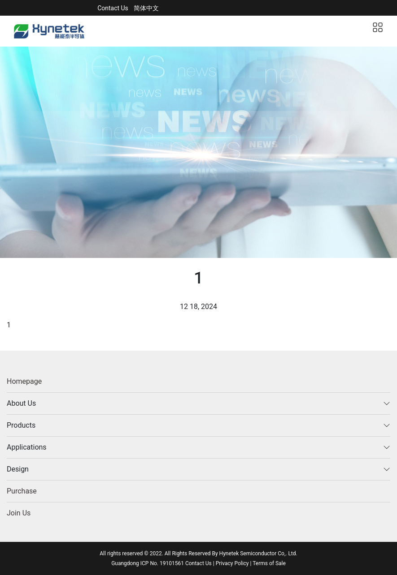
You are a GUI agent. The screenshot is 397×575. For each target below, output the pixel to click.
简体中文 (146, 8)
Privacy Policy (232, 563)
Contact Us (112, 8)
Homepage (24, 381)
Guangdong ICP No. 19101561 (148, 563)
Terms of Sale (269, 563)
